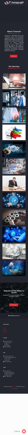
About (4, 329)
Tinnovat (14, 386)
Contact (5, 332)
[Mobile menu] (26, 3)
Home (4, 327)
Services (5, 330)
